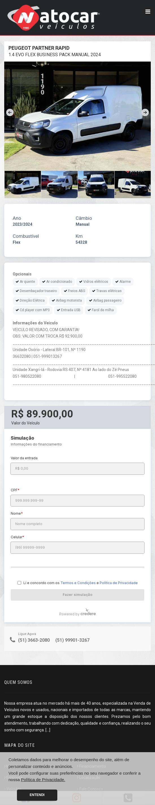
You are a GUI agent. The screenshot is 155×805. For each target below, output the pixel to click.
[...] (47, 730)
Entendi (37, 795)
